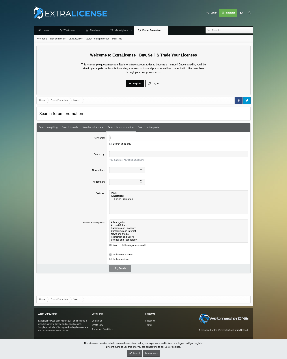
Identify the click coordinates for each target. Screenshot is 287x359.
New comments (58, 38)
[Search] (249, 13)
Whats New (97, 325)
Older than (98, 181)
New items (42, 38)
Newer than (98, 170)
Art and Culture (179, 225)
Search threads (70, 127)
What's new (70, 30)
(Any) (179, 193)
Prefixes (100, 193)
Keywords (99, 138)
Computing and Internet (179, 231)
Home (46, 30)
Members (96, 30)
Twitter (148, 325)
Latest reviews (75, 38)
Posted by (99, 154)
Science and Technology (179, 239)
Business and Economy (179, 228)
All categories (179, 222)
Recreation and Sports (179, 236)
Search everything (48, 127)
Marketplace (121, 30)
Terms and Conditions (102, 329)
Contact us (97, 321)
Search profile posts (148, 127)
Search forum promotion (97, 38)
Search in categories (93, 222)
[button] (53, 30)
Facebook (150, 321)
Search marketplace (92, 127)
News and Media (179, 234)
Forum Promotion (152, 30)
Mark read (117, 38)
